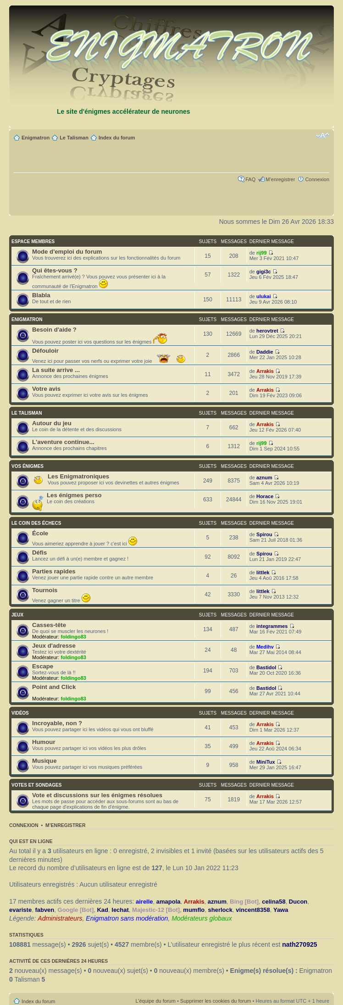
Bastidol (266, 667)
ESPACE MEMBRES (33, 241)
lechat (120, 909)
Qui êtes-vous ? (54, 270)
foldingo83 (73, 636)
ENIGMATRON (27, 319)
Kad (102, 909)
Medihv (265, 647)
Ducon (298, 901)
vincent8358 (253, 909)
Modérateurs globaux (202, 918)
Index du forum (117, 137)
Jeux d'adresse (54, 645)
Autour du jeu (52, 423)
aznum (264, 477)
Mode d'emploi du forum (67, 251)
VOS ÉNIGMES (27, 466)
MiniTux (265, 762)
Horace (264, 496)
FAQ (250, 179)
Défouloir (45, 350)
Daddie (264, 352)
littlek (263, 572)
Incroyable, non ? (57, 723)
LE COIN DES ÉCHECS (36, 523)
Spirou (264, 534)
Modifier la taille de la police (322, 136)
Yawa (280, 909)
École (40, 533)
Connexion (317, 179)
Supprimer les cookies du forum (215, 1001)
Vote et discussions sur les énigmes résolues (97, 795)
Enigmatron (36, 137)
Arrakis (265, 371)
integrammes (272, 626)
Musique (44, 760)
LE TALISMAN (26, 413)
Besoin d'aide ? (54, 329)
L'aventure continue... (63, 442)
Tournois (44, 590)
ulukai (263, 296)
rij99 (261, 252)
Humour (43, 741)
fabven (44, 909)
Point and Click (54, 686)
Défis (39, 552)
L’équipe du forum (155, 1001)
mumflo (194, 909)
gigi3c (263, 271)
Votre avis (46, 388)
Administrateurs (60, 918)
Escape (42, 666)
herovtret (267, 330)
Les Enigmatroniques (78, 476)
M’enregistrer (280, 179)
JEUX (17, 614)
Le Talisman (74, 137)
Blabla (41, 295)
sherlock (220, 909)
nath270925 (299, 944)
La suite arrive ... (56, 369)
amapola (168, 901)
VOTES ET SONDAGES (36, 785)
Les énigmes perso (74, 495)
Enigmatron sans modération (127, 918)
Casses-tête (49, 625)
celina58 (273, 901)
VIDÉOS (20, 713)
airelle (144, 901)
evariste (20, 909)
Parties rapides (54, 571)
